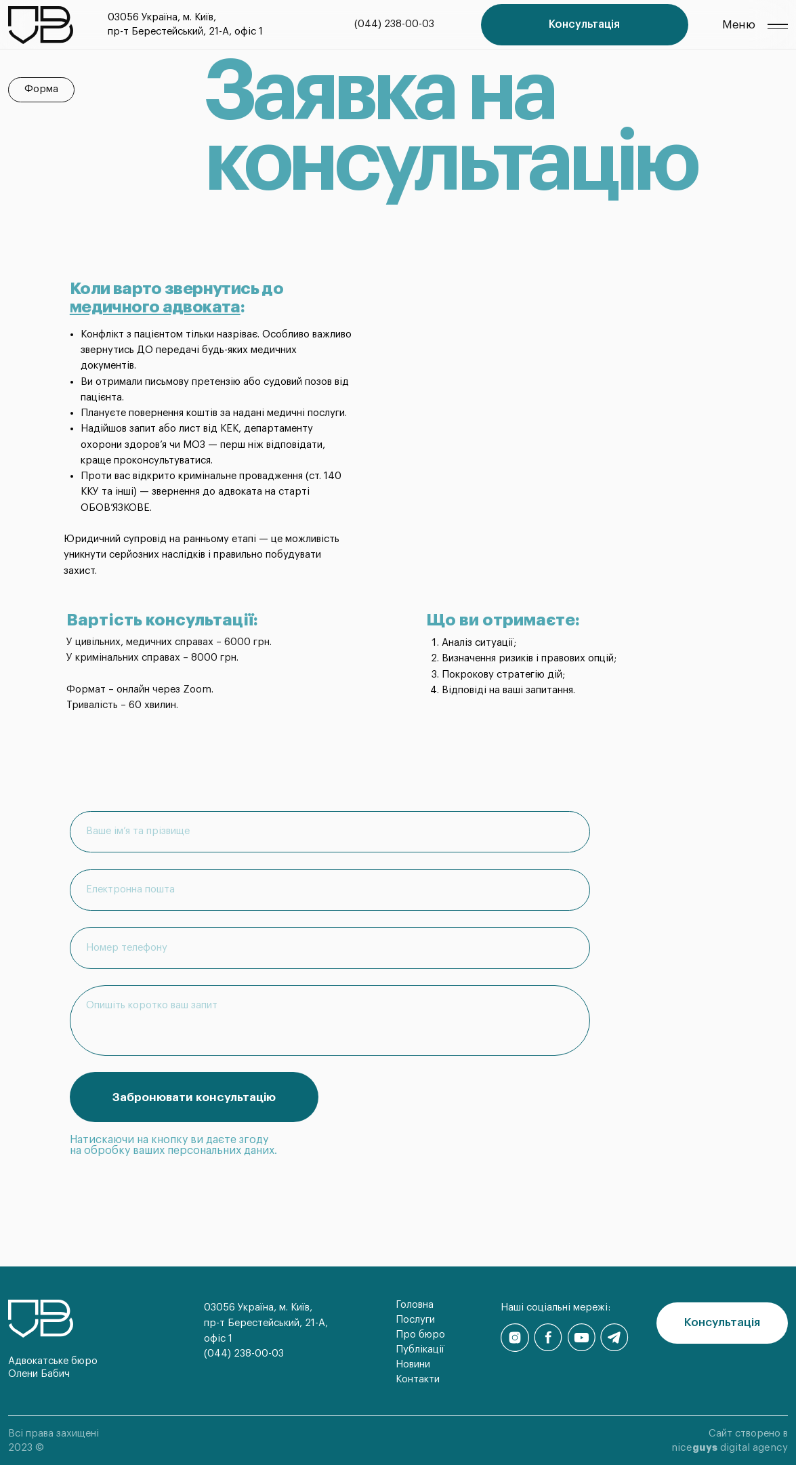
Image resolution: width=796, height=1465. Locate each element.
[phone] (330, 947)
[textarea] (330, 1020)
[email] (330, 890)
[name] (330, 831)
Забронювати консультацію (194, 1097)
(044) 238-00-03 (394, 24)
